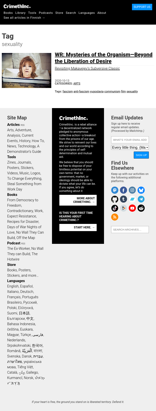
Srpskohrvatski (18, 345)
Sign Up (141, 155)
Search (71, 13)
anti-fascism (81, 91)
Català (12, 372)
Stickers (27, 168)
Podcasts (46, 13)
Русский (30, 302)
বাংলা (38, 351)
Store (59, 13)
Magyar (13, 335)
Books (8, 13)
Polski (11, 308)
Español (26, 286)
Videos (12, 173)
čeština (12, 329)
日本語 (24, 313)
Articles (13, 124)
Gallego (32, 372)
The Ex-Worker (18, 248)
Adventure (23, 130)
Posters (13, 168)
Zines (11, 162)
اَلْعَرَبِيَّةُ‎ (27, 351)
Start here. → (84, 227)
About (101, 13)
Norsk (28, 378)
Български (16, 318)
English (13, 286)
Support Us (142, 7)
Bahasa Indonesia (21, 324)
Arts (76, 83)
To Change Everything (24, 178)
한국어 (37, 345)
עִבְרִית (38, 356)
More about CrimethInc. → (84, 200)
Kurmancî (14, 378)
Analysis (13, 135)
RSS (23, 125)
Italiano (13, 291)
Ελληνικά (25, 308)
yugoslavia (97, 91)
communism (112, 91)
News (11, 146)
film (123, 91)
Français (14, 297)
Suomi (12, 313)
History (24, 141)
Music (24, 173)
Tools (32, 13)
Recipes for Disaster (23, 221)
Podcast (13, 243)
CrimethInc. (17, 6)
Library (20, 13)
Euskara (26, 329)
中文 (30, 318)
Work (39, 211)
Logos (35, 173)
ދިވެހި (22, 372)
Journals (24, 162)
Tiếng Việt (25, 367)
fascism (68, 91)
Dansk (27, 356)
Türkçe (25, 335)
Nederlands (16, 340)
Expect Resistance (21, 216)
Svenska (13, 356)
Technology (27, 146)
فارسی (37, 335)
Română (13, 351)
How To (38, 141)
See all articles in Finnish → (24, 17)
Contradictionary (20, 211)
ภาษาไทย (14, 361)
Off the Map (25, 238)
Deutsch (26, 291)
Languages (87, 13)
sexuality (132, 91)
